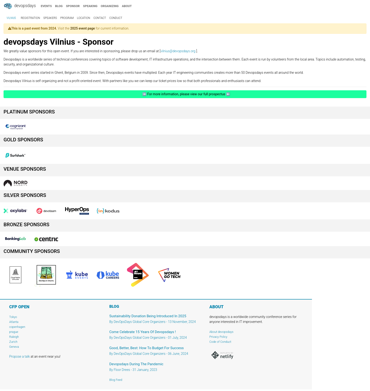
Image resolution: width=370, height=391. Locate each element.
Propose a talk (19, 356)
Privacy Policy (218, 337)
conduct (115, 18)
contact (99, 18)
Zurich (13, 341)
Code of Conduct (220, 341)
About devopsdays (221, 332)
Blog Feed (115, 380)
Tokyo (13, 317)
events (46, 6)
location (83, 18)
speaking (90, 6)
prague (13, 332)
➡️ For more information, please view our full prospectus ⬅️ (185, 94)
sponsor (73, 6)
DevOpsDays (19, 6)
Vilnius (11, 18)
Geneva (14, 346)
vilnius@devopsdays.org (177, 51)
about (127, 6)
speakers (50, 18)
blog (59, 6)
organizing (110, 6)
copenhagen (17, 327)
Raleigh (14, 337)
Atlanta (13, 322)
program (67, 18)
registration (30, 18)
